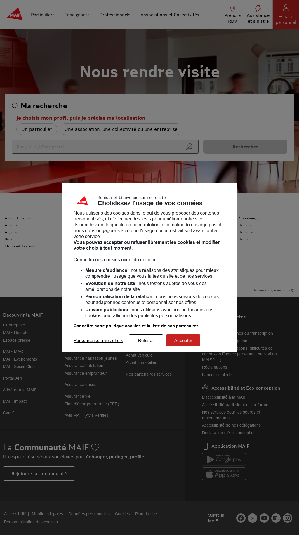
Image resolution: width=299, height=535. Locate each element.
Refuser (146, 340)
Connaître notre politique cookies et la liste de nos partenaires (136, 326)
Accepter (183, 340)
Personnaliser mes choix (98, 340)
